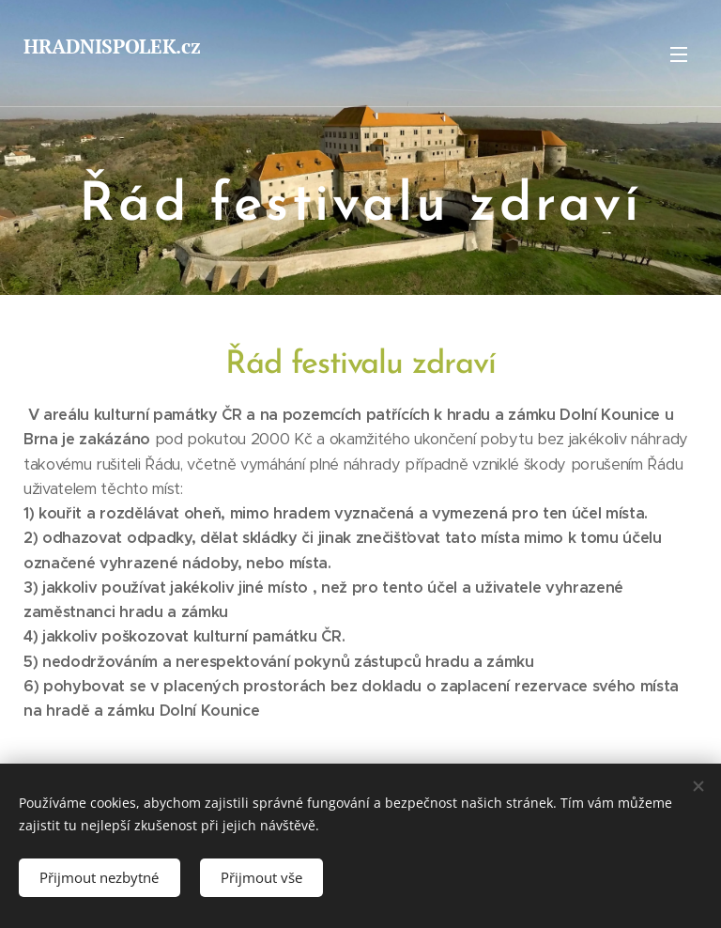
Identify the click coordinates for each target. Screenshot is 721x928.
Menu (678, 54)
